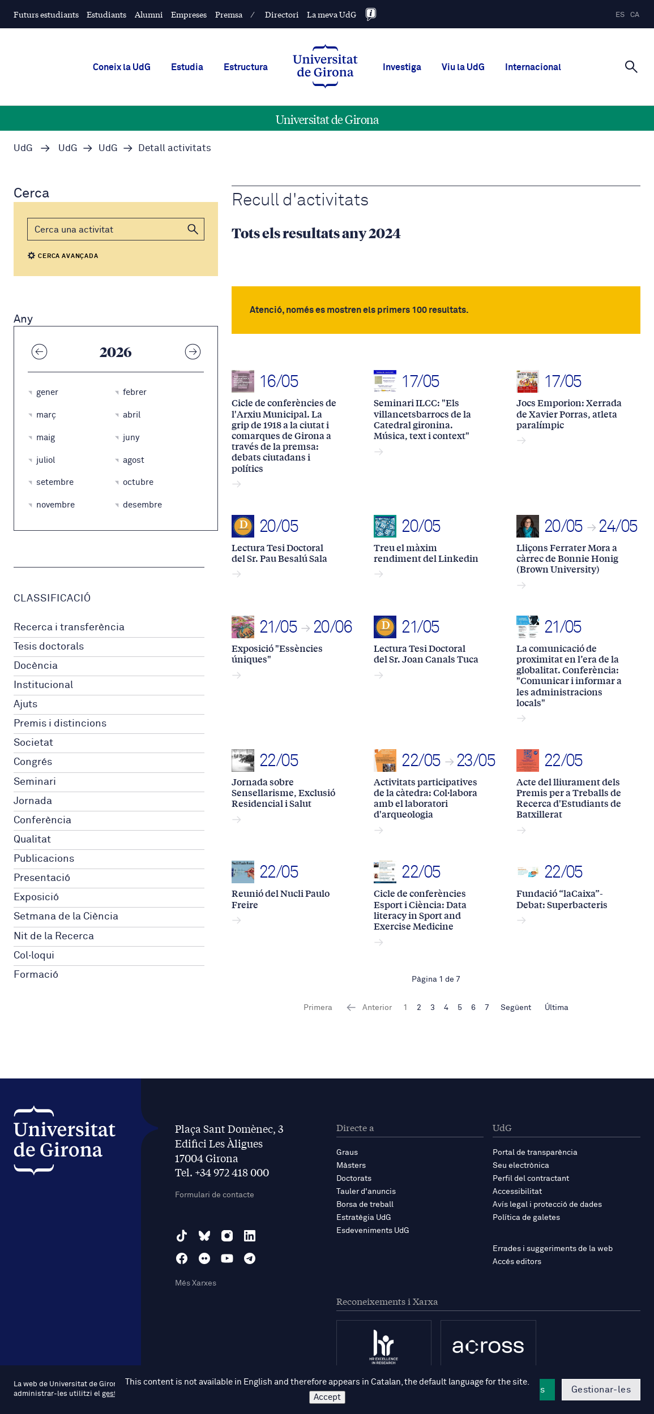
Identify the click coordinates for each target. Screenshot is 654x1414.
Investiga (402, 67)
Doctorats (353, 1179)
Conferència (42, 820)
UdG (23, 148)
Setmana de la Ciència (66, 917)
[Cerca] (631, 66)
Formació (36, 975)
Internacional (533, 67)
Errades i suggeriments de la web (553, 1249)
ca (634, 15)
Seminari (35, 782)
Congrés (33, 762)
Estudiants (106, 14)
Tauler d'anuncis (366, 1192)
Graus (347, 1153)
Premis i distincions (60, 724)
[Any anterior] (39, 351)
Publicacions (44, 859)
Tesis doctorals (49, 647)
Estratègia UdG (363, 1218)
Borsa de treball (365, 1205)
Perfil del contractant (531, 1179)
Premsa (228, 14)
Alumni (149, 14)
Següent (516, 1008)
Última (556, 1008)
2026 (116, 351)
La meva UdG (331, 14)
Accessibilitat (517, 1192)
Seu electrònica (521, 1166)
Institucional (43, 685)
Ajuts (25, 704)
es (620, 15)
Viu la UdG (463, 67)
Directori (282, 14)
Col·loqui (34, 956)
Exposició (36, 897)
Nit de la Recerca (54, 936)
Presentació (42, 878)
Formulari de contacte (214, 1195)
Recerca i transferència (69, 627)
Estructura (246, 67)
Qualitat (32, 840)
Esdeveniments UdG (372, 1231)
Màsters (351, 1166)
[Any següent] (192, 351)
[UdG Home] (325, 67)
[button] (193, 229)
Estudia (187, 67)
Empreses (189, 14)
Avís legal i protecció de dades (547, 1205)
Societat (33, 743)
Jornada (33, 801)
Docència (36, 666)
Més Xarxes (195, 1283)
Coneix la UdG (122, 67)
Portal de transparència (535, 1153)
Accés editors (517, 1262)
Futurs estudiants (46, 14)
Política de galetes (526, 1218)
